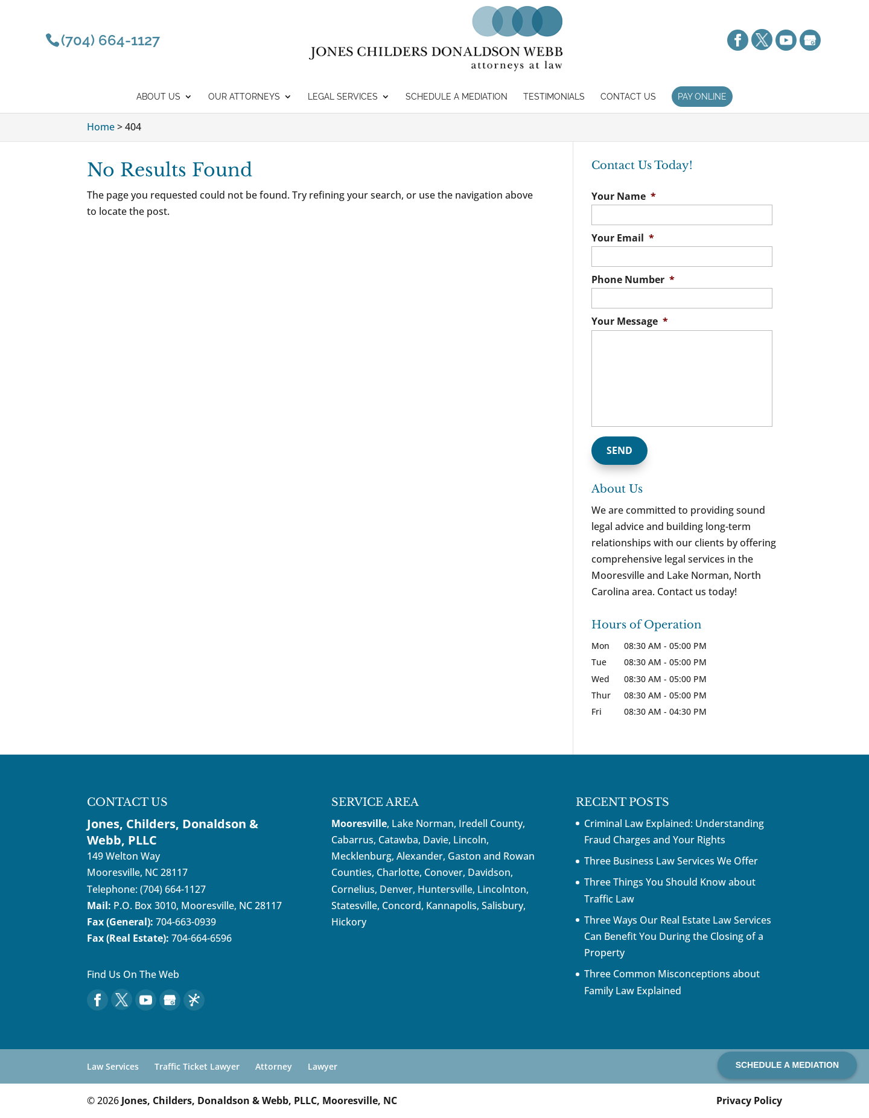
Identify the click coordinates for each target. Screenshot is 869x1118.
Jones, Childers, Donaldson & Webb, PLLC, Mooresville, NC (259, 1100)
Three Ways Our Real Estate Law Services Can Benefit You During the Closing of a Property (677, 936)
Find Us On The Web (133, 974)
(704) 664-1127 (173, 889)
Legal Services (343, 96)
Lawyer (322, 1066)
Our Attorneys (244, 96)
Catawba (398, 839)
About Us (158, 96)
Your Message (629, 321)
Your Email (622, 238)
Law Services (113, 1066)
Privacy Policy (749, 1100)
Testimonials (554, 96)
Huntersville (445, 889)
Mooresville (359, 823)
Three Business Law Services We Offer (671, 860)
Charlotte (398, 872)
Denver (396, 889)
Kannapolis (451, 905)
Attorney (273, 1066)
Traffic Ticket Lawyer (197, 1066)
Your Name (623, 196)
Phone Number (633, 279)
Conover (443, 872)
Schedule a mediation (457, 96)
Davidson (489, 872)
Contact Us (628, 96)
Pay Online (702, 96)
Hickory (348, 921)
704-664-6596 (201, 938)
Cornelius (353, 889)
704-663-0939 (186, 921)
